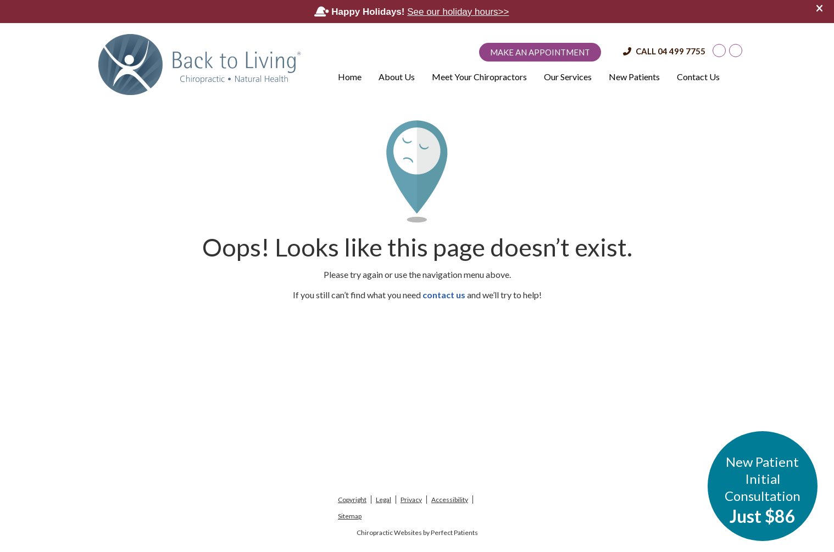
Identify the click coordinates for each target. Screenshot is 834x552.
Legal (383, 499)
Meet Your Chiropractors (479, 76)
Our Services (568, 76)
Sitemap (350, 516)
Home (350, 76)
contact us (443, 294)
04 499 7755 (681, 51)
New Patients (634, 76)
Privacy (411, 499)
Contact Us (698, 76)
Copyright (352, 499)
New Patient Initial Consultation (762, 490)
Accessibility (449, 499)
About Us (397, 76)
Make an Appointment (540, 52)
